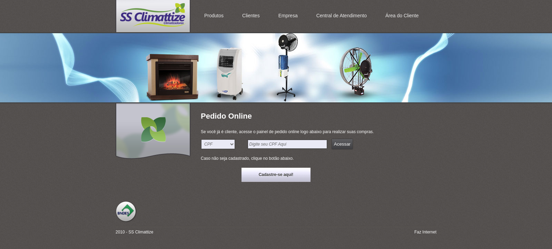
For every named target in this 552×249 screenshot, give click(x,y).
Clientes (251, 15)
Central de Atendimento (341, 15)
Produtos (214, 15)
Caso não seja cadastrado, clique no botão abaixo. (247, 158)
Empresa (288, 15)
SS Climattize (153, 16)
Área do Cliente (402, 15)
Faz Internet (425, 232)
